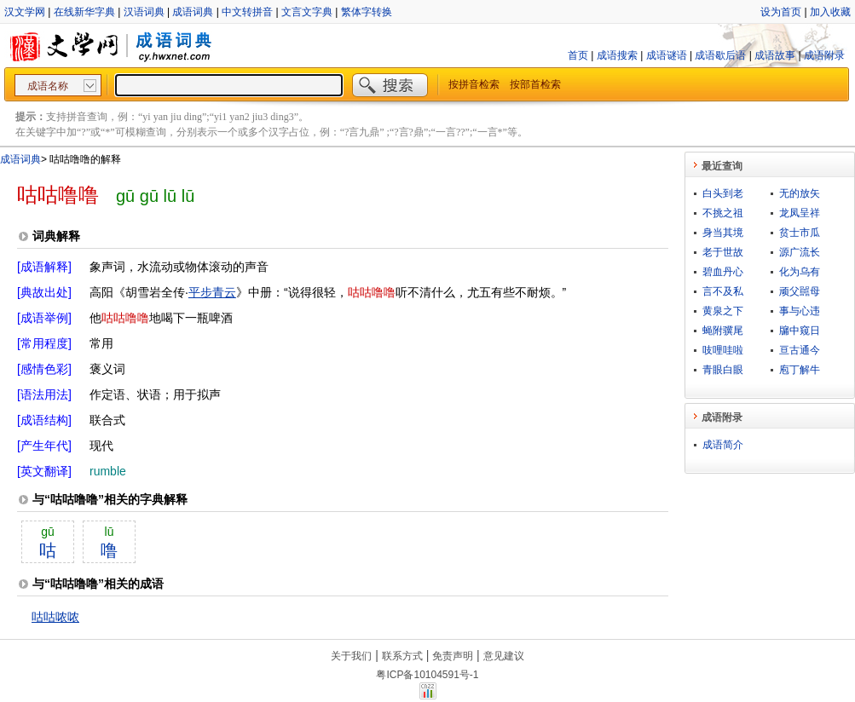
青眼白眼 (722, 370)
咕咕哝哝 (55, 617)
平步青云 (212, 292)
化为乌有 (799, 272)
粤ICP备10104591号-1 (427, 675)
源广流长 (799, 252)
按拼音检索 (474, 84)
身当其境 (722, 233)
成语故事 (774, 55)
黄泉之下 (722, 311)
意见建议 (503, 656)
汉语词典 (144, 12)
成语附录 (824, 55)
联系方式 (402, 656)
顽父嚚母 (799, 291)
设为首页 (780, 12)
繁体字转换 (366, 12)
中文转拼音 (247, 12)
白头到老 (722, 193)
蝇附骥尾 (722, 331)
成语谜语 (666, 55)
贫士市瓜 (799, 233)
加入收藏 (830, 12)
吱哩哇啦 (722, 350)
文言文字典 (306, 12)
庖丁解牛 (799, 370)
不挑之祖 (722, 213)
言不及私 (722, 291)
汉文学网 (24, 12)
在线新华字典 (84, 12)
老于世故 (722, 252)
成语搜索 (617, 55)
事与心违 (799, 311)
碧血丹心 (722, 272)
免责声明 (452, 656)
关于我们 (351, 656)
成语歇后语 (720, 55)
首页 (578, 55)
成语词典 (192, 12)
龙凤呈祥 (799, 213)
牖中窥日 (799, 331)
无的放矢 (799, 193)
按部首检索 (535, 84)
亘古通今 (799, 350)
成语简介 (722, 445)
